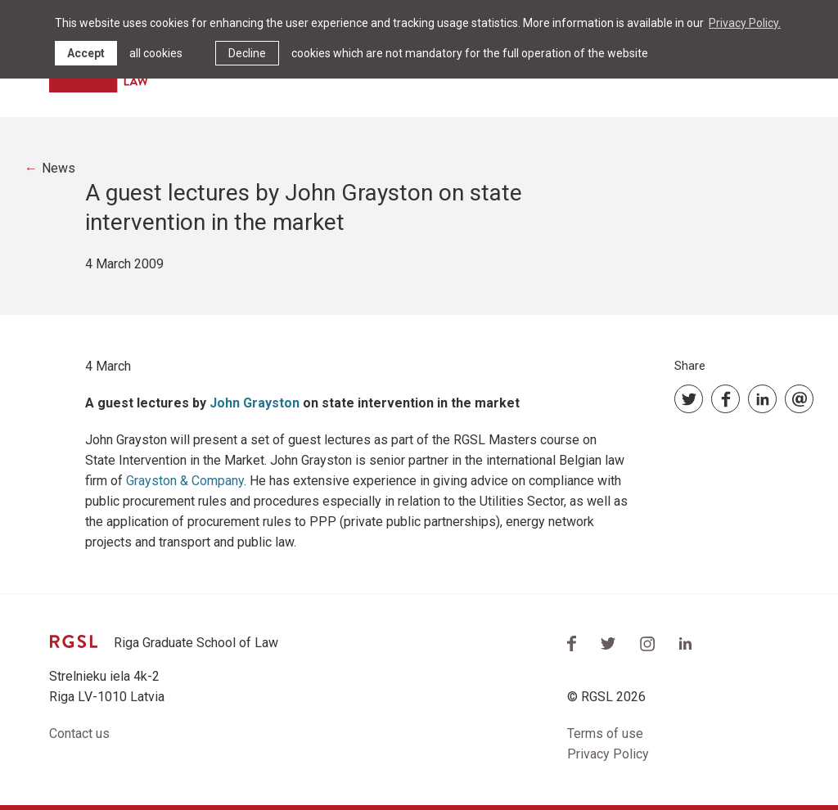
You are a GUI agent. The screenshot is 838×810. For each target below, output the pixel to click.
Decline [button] (247, 53)
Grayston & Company (185, 480)
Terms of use (605, 733)
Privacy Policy (608, 754)
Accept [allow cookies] (86, 53)
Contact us (79, 733)
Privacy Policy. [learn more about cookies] (745, 22)
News (58, 168)
